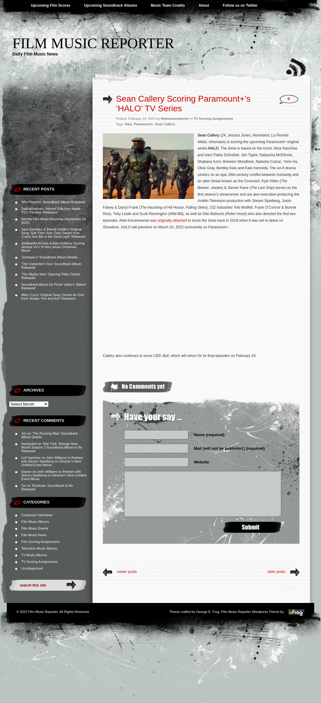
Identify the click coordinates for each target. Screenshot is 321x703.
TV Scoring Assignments (39, 561)
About (203, 5)
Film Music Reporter (93, 43)
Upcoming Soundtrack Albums (110, 5)
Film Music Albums (35, 521)
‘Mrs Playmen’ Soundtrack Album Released (53, 202)
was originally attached (168, 220)
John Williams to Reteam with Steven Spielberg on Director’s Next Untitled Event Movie (52, 461)
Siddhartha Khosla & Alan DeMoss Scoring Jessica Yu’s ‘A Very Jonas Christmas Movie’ (53, 246)
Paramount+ (143, 124)
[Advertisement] (51, 142)
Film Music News (33, 535)
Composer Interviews (36, 515)
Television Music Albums (39, 548)
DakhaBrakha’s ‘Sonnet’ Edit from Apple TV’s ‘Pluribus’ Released (50, 210)
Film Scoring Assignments (40, 541)
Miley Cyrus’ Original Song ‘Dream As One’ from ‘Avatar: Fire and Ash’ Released (53, 296)
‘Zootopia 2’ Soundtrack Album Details (49, 257)
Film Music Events (34, 528)
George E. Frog (207, 612)
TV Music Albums (34, 555)
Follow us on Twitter (240, 5)
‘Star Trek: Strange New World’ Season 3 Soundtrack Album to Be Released (51, 447)
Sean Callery (165, 124)
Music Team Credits (168, 5)
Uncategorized (32, 568)
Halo (128, 124)
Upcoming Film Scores (50, 5)
